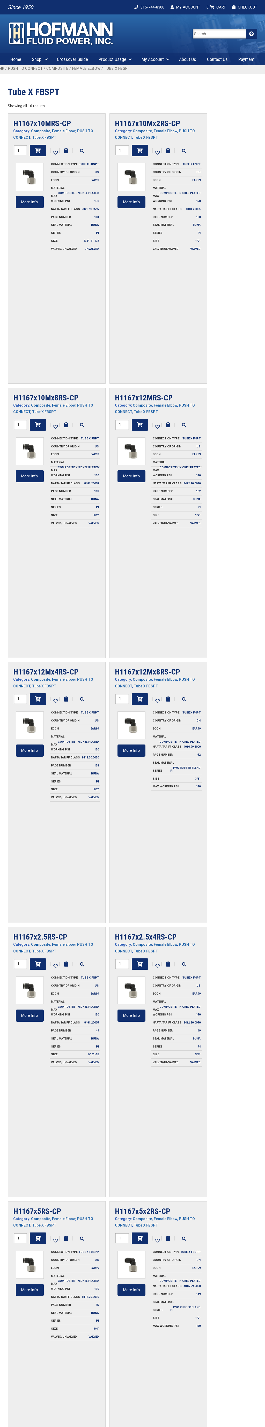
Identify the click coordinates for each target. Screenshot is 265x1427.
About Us (187, 59)
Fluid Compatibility (228, 1366)
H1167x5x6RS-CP (41, 868)
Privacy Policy (70, 1373)
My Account (153, 59)
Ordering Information (76, 1366)
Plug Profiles (224, 1373)
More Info (29, 202)
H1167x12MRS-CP (144, 272)
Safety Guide (224, 1387)
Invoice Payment (72, 1359)
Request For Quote (126, 1366)
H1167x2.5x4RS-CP (145, 570)
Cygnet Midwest (184, 1417)
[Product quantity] (20, 150)
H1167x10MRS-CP (42, 123)
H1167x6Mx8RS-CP (143, 1166)
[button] (55, 152)
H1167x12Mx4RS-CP (45, 421)
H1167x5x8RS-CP (142, 868)
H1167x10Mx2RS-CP (147, 123)
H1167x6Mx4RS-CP (145, 1017)
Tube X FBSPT (44, 137)
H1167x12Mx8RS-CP (147, 421)
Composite (57, 68)
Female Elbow (86, 68)
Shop (36, 59)
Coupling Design (227, 1359)
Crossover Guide (72, 59)
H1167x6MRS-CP (40, 1017)
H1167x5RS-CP (37, 719)
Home (15, 59)
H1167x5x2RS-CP (142, 719)
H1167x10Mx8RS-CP (45, 272)
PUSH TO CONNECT (25, 68)
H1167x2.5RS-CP (40, 570)
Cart (165, 1366)
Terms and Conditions (77, 1380)
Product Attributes (229, 1380)
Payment (246, 59)
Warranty (66, 1387)
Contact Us (217, 59)
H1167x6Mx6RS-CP (44, 1166)
